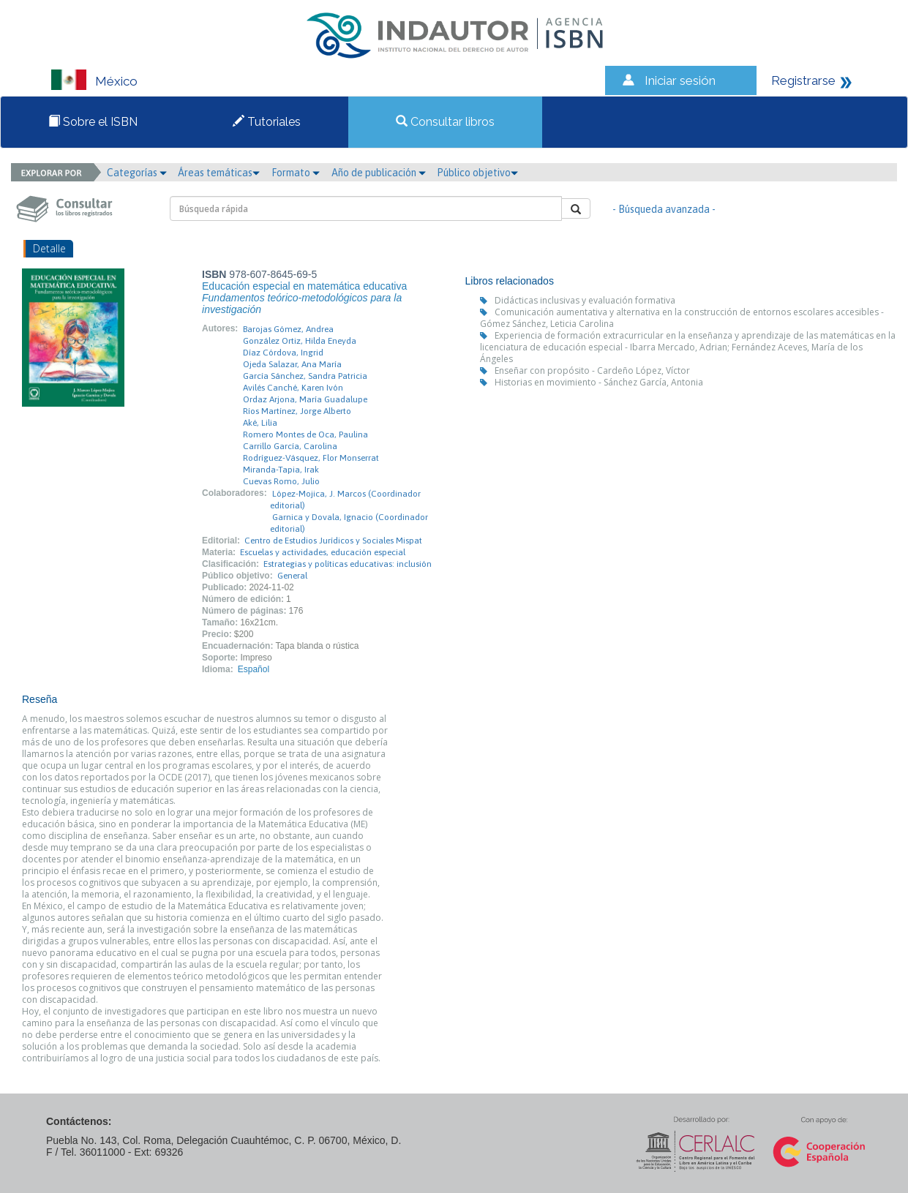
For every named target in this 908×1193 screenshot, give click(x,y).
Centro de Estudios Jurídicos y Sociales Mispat (333, 540)
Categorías (137, 172)
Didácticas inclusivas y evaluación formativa (585, 300)
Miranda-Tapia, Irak (281, 469)
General (292, 576)
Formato (295, 172)
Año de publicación (378, 172)
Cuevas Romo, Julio (281, 481)
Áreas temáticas (219, 172)
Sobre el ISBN (93, 122)
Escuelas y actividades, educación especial (322, 552)
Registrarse (803, 80)
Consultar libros (445, 122)
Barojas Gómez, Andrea (288, 329)
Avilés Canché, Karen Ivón (293, 388)
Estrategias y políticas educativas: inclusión (347, 564)
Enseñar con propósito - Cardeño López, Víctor (592, 370)
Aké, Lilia (260, 423)
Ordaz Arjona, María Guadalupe (305, 399)
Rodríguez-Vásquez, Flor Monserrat (311, 458)
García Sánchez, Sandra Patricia (305, 376)
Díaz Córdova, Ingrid (283, 352)
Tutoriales (267, 122)
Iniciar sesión (680, 80)
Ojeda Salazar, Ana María (292, 364)
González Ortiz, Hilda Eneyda (299, 341)
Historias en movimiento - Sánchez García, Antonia (599, 382)
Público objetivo (477, 172)
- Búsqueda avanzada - (664, 209)
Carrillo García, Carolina (290, 446)
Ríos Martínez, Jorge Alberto (297, 411)
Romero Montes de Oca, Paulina (305, 434)
